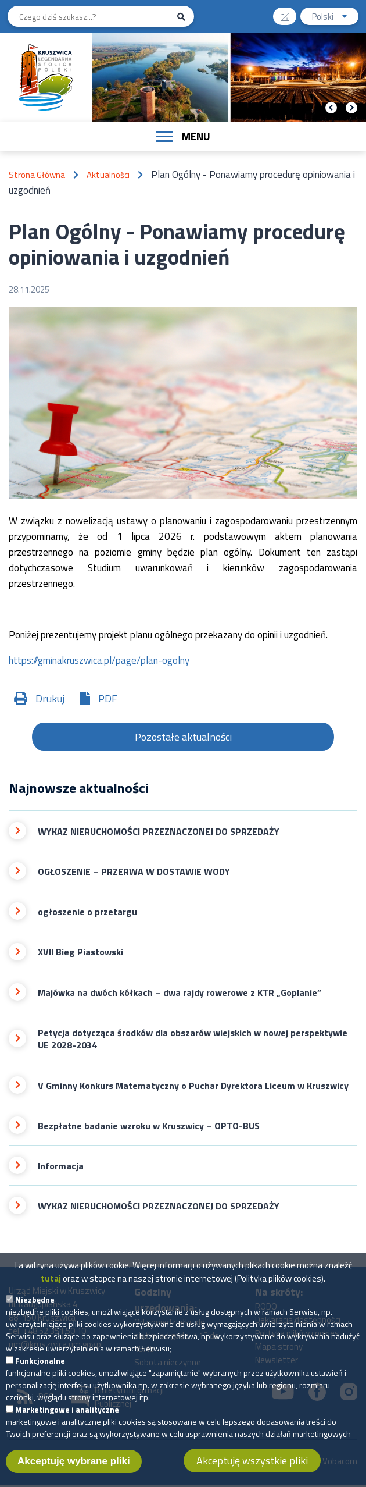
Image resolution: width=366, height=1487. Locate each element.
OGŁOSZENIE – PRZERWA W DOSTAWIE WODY (134, 872)
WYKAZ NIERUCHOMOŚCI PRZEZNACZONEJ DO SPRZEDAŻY (158, 832)
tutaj (51, 1283)
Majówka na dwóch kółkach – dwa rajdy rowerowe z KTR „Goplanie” (179, 993)
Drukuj (49, 698)
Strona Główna (37, 175)
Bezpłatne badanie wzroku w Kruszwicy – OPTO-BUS (149, 1126)
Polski (335, 18)
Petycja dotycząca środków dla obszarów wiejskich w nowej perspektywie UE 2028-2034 (192, 1039)
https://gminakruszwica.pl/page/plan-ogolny (99, 660)
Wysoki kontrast (289, 12)
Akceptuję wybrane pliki (73, 1466)
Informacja (61, 1166)
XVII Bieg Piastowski (80, 952)
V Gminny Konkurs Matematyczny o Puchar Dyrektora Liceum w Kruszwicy (193, 1086)
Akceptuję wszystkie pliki (252, 1466)
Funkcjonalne (40, 1366)
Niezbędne (35, 1305)
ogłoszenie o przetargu (87, 912)
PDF (107, 698)
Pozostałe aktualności (183, 737)
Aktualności (108, 175)
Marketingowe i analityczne (67, 1414)
